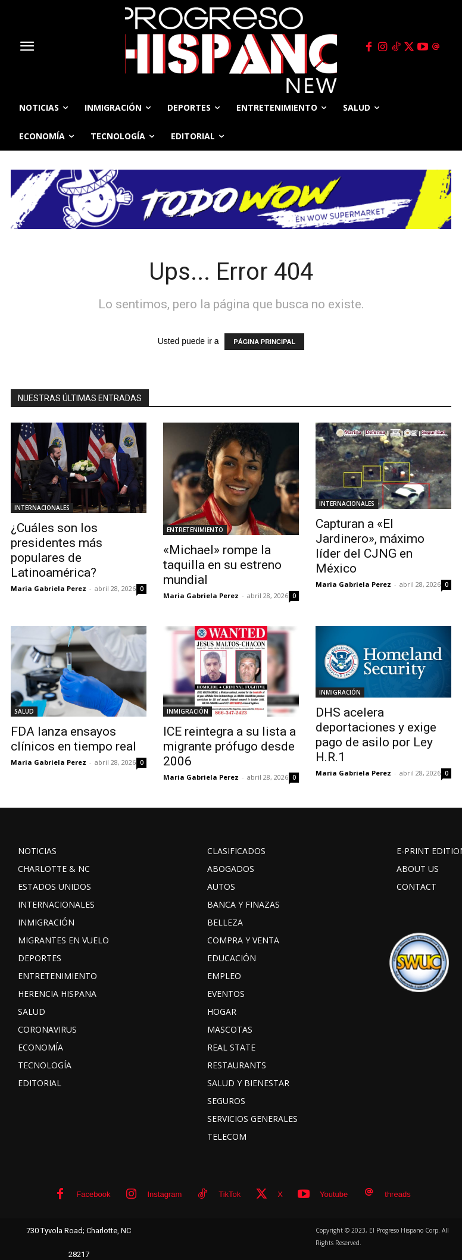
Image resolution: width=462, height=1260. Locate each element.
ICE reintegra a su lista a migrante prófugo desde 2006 (229, 746)
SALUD (24, 711)
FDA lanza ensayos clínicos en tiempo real (73, 739)
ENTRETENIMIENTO (195, 530)
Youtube (334, 1194)
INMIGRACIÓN (187, 711)
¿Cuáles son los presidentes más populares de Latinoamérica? (56, 550)
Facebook (93, 1194)
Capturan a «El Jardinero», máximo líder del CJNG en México (370, 546)
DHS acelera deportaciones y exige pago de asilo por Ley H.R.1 (376, 734)
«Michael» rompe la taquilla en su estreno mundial (222, 565)
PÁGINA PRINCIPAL (264, 341)
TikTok (229, 1194)
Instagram (164, 1194)
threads (397, 1194)
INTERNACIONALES (42, 508)
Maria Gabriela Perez (48, 588)
